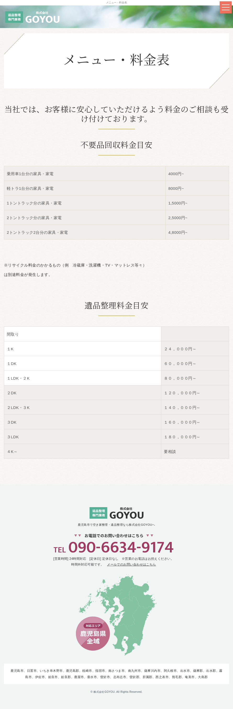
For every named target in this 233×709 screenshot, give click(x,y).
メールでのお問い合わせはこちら (131, 564)
